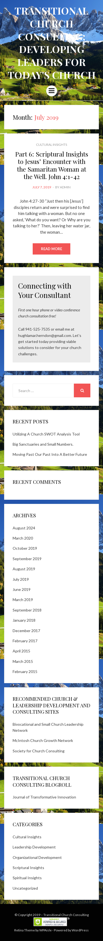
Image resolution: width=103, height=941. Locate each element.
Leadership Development (34, 847)
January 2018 (24, 620)
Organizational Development (37, 857)
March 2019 (23, 599)
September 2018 (27, 610)
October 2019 (25, 548)
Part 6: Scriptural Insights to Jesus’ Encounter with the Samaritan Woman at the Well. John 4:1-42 (51, 165)
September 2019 (27, 558)
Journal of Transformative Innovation (44, 797)
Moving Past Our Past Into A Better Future (50, 454)
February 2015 (25, 671)
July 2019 (21, 579)
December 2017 (26, 630)
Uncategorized (25, 888)
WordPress (80, 930)
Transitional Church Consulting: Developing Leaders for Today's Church (52, 42)
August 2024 (24, 528)
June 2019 (21, 589)
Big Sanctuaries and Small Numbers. (43, 444)
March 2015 (23, 661)
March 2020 (23, 538)
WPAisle (45, 930)
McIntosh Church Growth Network (43, 740)
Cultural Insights (51, 145)
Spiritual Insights (27, 877)
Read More (51, 249)
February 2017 (25, 640)
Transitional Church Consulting (66, 915)
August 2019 (24, 568)
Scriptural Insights (28, 867)
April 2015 (21, 651)
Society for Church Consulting (39, 751)
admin (65, 187)
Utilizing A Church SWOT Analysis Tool (46, 434)
